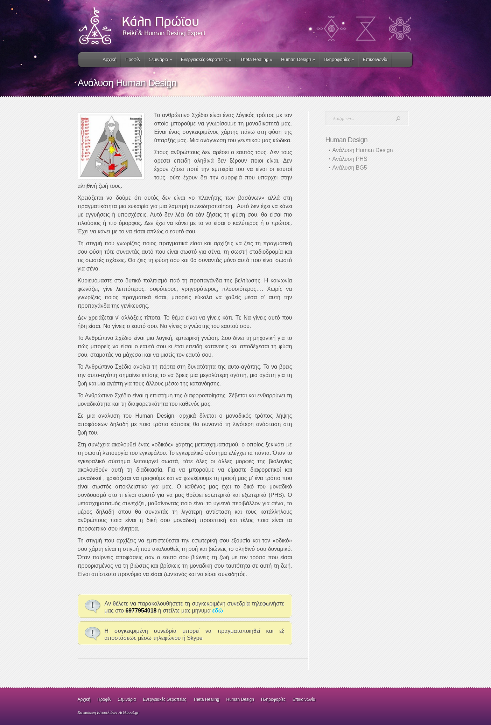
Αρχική (110, 59)
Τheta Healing (256, 59)
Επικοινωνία (375, 59)
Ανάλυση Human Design (362, 150)
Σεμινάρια (160, 59)
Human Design (298, 59)
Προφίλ (132, 59)
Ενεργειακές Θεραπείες (206, 59)
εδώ (217, 611)
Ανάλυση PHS (349, 159)
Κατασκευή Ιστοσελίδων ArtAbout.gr (108, 712)
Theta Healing (206, 699)
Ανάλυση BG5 (349, 168)
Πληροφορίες (339, 59)
